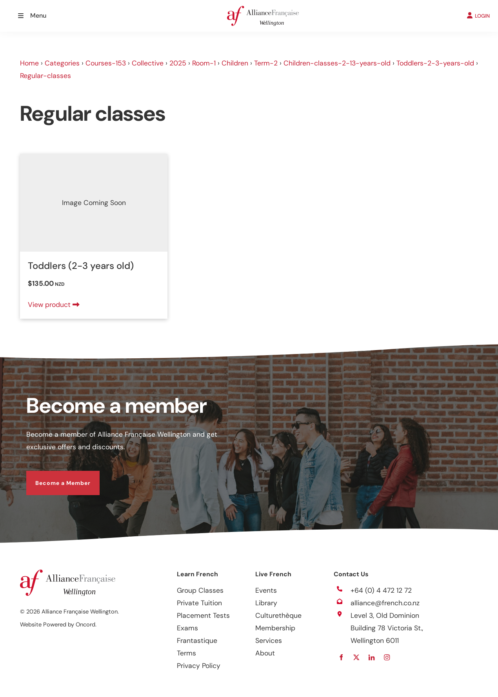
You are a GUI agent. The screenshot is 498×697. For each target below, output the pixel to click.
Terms (186, 653)
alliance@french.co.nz (385, 603)
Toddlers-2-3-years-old (435, 63)
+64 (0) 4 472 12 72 (381, 590)
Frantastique (197, 640)
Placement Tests (203, 615)
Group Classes (200, 590)
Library (266, 603)
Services (268, 640)
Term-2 (266, 63)
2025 (177, 63)
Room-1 (204, 63)
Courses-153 (105, 63)
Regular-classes (45, 75)
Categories (62, 63)
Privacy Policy (198, 665)
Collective (148, 63)
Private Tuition (199, 603)
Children (235, 63)
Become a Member (54, 477)
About (265, 653)
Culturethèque (278, 615)
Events (266, 590)
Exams (187, 628)
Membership (275, 628)
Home (29, 63)
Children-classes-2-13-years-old (337, 63)
